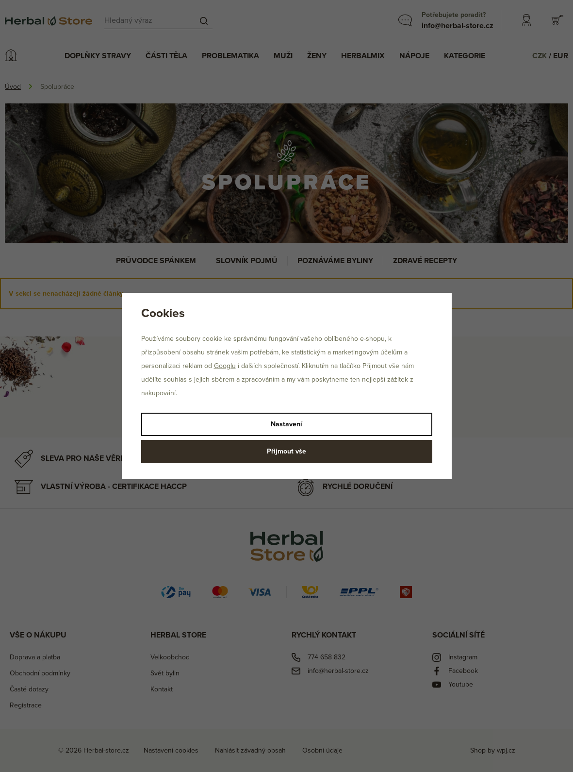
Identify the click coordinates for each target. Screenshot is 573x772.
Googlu (225, 366)
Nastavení (286, 424)
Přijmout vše (286, 451)
